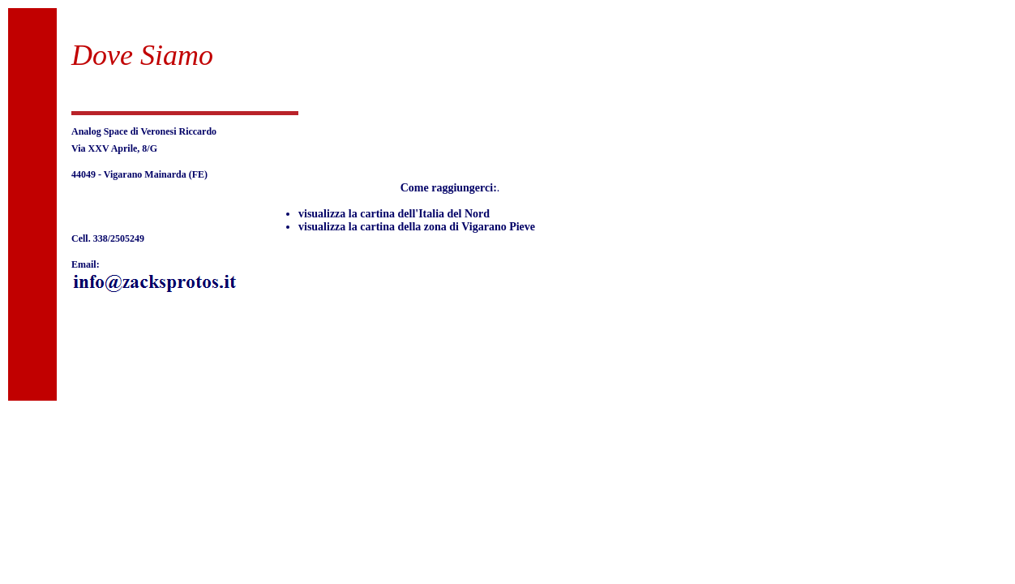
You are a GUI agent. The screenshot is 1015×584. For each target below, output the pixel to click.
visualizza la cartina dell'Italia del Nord (394, 214)
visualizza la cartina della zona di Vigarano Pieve (416, 227)
